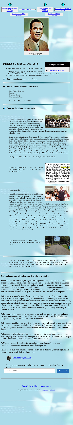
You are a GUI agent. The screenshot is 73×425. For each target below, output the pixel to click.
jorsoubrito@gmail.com (18, 358)
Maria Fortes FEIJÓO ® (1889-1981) (54, 14)
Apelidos (33, 386)
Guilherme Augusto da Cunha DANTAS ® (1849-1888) (9, 9)
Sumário (25, 386)
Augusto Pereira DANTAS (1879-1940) (18, 14)
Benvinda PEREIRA (27, 9)
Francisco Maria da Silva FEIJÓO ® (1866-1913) (45, 9)
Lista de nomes (45, 386)
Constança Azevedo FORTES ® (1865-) (63, 9)
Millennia (52, 390)
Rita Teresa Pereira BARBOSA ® (55, 70)
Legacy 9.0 (45, 390)
